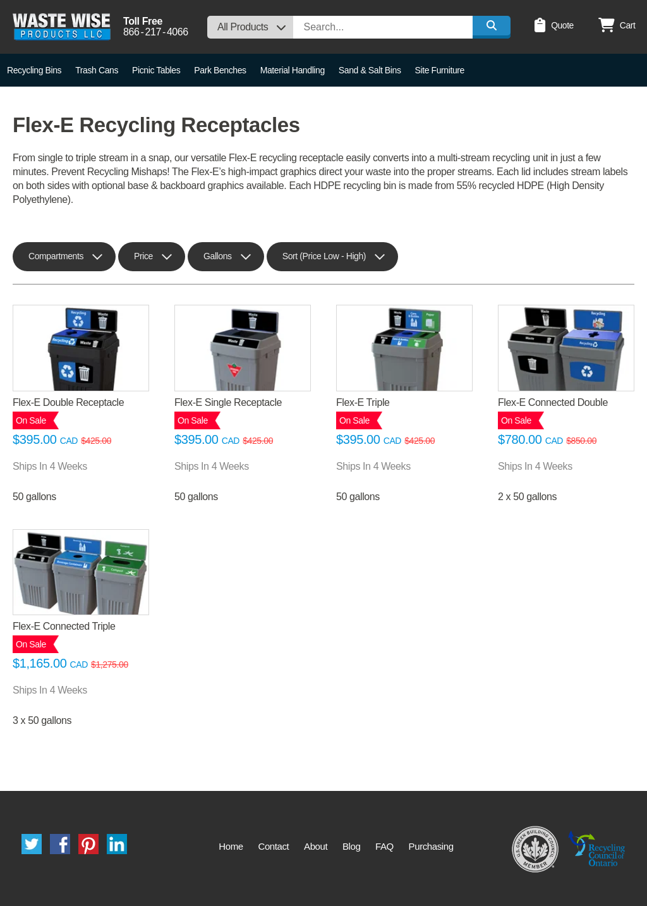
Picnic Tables (156, 70)
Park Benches (220, 70)
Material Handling (292, 70)
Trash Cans (96, 70)
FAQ (384, 846)
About (315, 846)
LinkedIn (117, 844)
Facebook (60, 844)
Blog (351, 846)
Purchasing (431, 846)
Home (231, 846)
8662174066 (155, 32)
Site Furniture (439, 70)
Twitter (31, 844)
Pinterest (88, 844)
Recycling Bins (34, 70)
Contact (273, 846)
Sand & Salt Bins (370, 70)
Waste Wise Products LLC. (62, 27)
